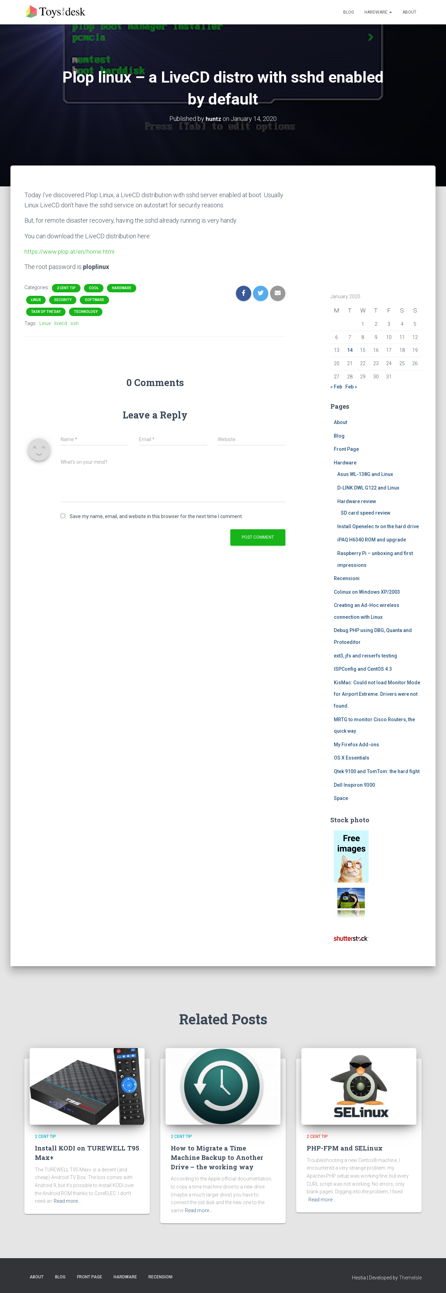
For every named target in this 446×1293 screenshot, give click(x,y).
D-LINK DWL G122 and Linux (368, 488)
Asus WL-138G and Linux (365, 474)
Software (94, 300)
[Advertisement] (373, 233)
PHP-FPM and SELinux (345, 1148)
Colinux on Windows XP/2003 (367, 592)
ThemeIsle (410, 1277)
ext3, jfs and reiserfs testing (365, 656)
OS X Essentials (351, 758)
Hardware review (356, 501)
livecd (60, 323)
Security (62, 300)
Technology (86, 312)
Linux (36, 300)
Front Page (346, 449)
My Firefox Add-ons (356, 744)
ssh (74, 323)
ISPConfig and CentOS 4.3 (363, 669)
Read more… (67, 1201)
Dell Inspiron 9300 (354, 784)
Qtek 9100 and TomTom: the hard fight (377, 771)
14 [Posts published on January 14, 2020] (350, 350)
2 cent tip (66, 288)
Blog (348, 12)
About (409, 12)
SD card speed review (365, 513)
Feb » (351, 387)
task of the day (46, 312)
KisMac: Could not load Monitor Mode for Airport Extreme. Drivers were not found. (377, 694)
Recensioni (347, 578)
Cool (94, 288)
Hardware (378, 12)
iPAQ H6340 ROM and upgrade (371, 539)
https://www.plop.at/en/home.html (70, 251)
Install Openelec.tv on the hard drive (378, 526)
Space (341, 798)
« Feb (336, 387)
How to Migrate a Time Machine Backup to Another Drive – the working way (217, 1157)
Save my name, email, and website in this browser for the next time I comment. (156, 516)
